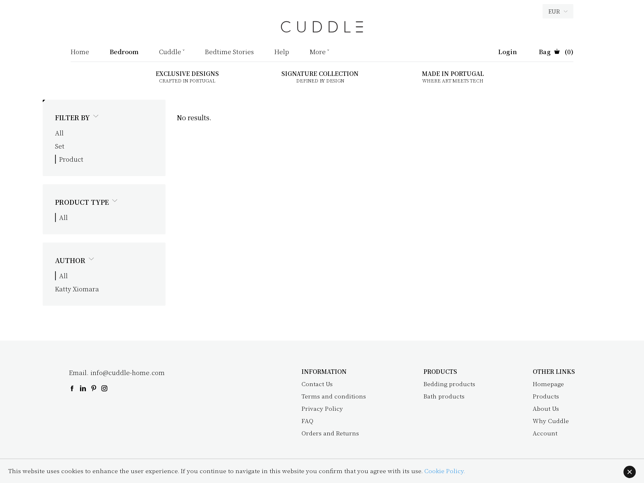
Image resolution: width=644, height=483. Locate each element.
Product (71, 159)
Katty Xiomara (77, 288)
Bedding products (449, 384)
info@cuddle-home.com (127, 372)
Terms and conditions (333, 396)
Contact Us (317, 384)
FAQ (307, 421)
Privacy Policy (322, 408)
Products (546, 396)
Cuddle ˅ (171, 52)
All (59, 132)
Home (80, 52)
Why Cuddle (551, 421)
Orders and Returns (330, 433)
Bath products (444, 396)
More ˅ (319, 52)
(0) (556, 52)
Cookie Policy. (444, 471)
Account (545, 433)
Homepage (548, 384)
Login (507, 52)
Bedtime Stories (229, 52)
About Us (546, 408)
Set (59, 146)
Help (281, 52)
